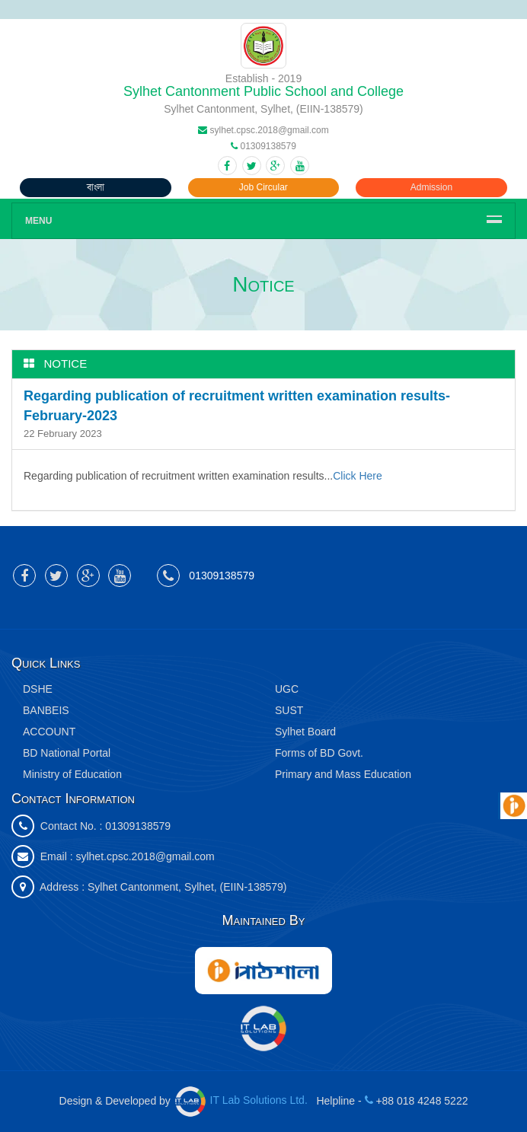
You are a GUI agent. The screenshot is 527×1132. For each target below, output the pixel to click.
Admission (431, 187)
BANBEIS (46, 710)
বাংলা (95, 187)
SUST (289, 710)
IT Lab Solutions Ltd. (243, 1100)
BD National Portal (66, 753)
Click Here (357, 476)
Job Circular (263, 187)
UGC (287, 689)
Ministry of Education (72, 774)
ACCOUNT (49, 731)
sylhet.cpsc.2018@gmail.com (144, 856)
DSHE (38, 689)
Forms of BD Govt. (319, 753)
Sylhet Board (305, 731)
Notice (66, 363)
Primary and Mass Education (343, 774)
